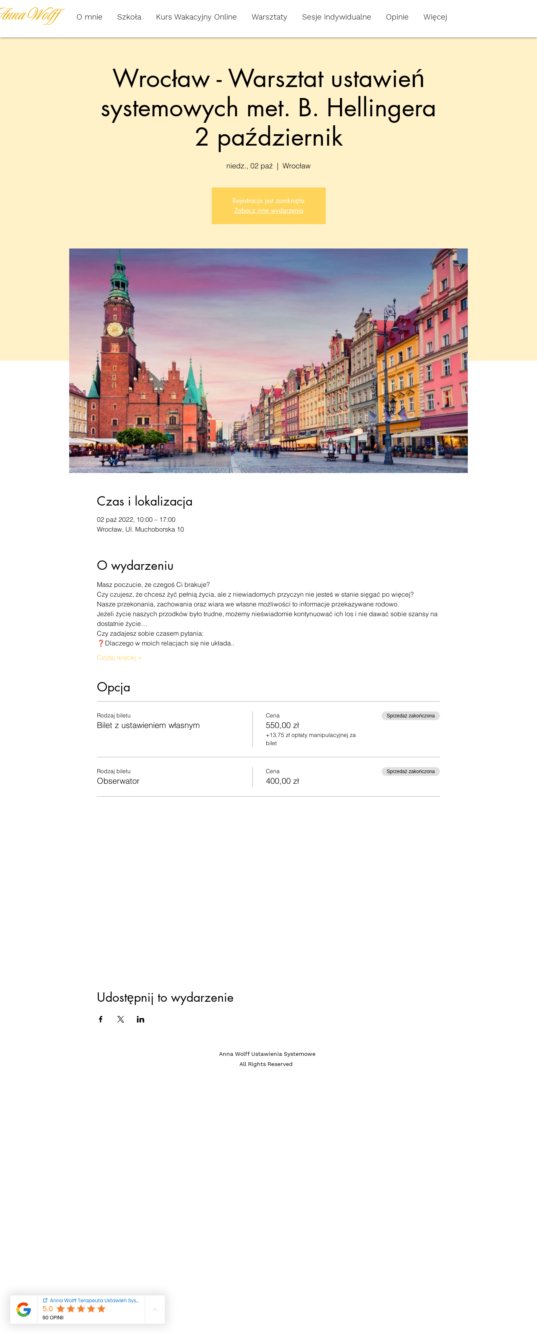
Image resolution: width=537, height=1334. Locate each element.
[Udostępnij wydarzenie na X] (121, 1019)
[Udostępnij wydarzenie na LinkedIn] (141, 1019)
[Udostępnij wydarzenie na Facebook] (101, 1019)
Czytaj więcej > (119, 657)
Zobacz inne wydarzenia (268, 210)
